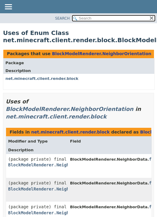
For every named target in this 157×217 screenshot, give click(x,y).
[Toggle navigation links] (8, 7)
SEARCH (62, 18)
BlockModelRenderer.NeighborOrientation (101, 53)
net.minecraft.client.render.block (41, 78)
